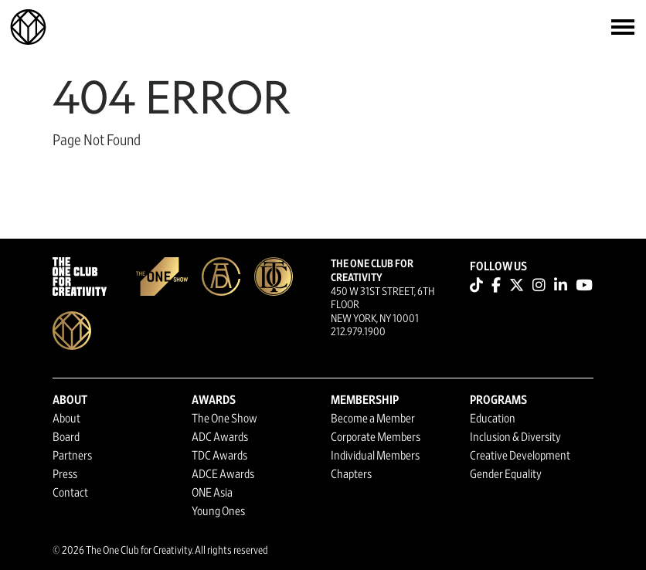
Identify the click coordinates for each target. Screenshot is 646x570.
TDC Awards (219, 456)
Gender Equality (506, 474)
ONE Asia (212, 493)
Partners (72, 456)
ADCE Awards (223, 474)
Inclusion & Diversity (515, 437)
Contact (70, 493)
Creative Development (520, 456)
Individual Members (375, 456)
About (66, 418)
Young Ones (218, 511)
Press (65, 474)
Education (492, 418)
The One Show (224, 418)
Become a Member (373, 418)
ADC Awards (220, 437)
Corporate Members (375, 437)
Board (66, 437)
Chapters (351, 474)
